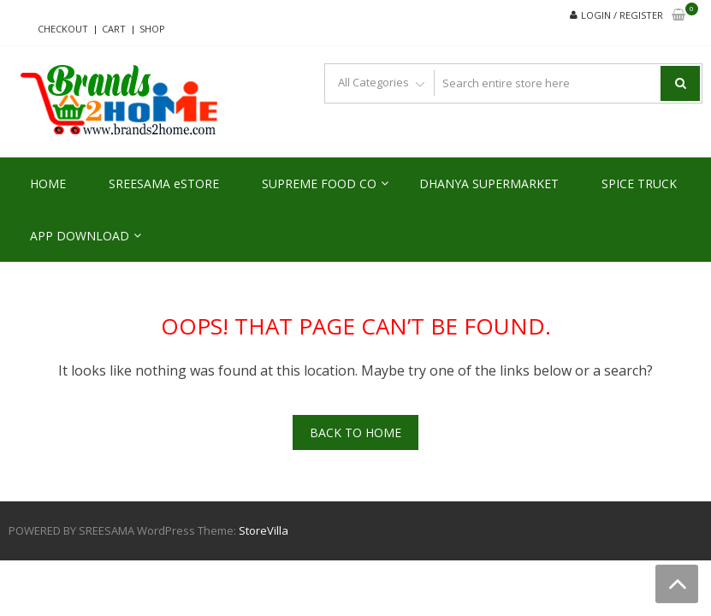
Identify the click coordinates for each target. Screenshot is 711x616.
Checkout (63, 28)
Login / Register (622, 15)
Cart (114, 28)
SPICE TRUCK (639, 183)
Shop (152, 28)
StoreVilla (263, 530)
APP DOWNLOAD (79, 236)
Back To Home (355, 432)
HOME (48, 183)
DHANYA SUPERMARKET (489, 183)
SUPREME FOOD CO (319, 183)
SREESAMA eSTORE (164, 183)
